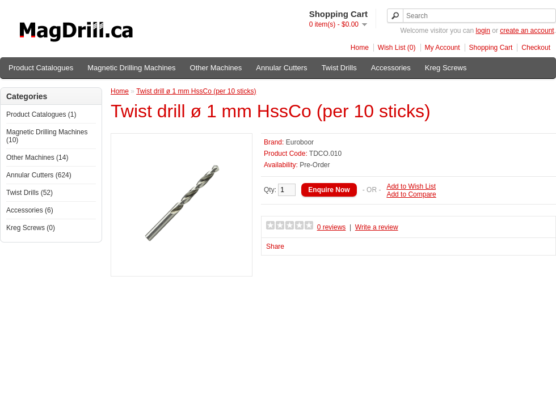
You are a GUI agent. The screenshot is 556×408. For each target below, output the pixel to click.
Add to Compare (411, 194)
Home (360, 48)
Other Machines (216, 67)
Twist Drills (339, 67)
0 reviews (331, 227)
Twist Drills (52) (29, 193)
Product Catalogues (41, 67)
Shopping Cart (491, 48)
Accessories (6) (29, 210)
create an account (527, 31)
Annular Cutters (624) (38, 175)
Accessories (391, 67)
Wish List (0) (397, 48)
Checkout (535, 48)
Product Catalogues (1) (41, 114)
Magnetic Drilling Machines (131, 67)
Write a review (376, 227)
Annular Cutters (281, 67)
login (483, 31)
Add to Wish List (411, 186)
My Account (442, 48)
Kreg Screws (446, 67)
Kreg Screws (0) (30, 228)
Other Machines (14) (37, 158)
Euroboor (300, 142)
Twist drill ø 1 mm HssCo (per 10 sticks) (196, 91)
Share (275, 246)
